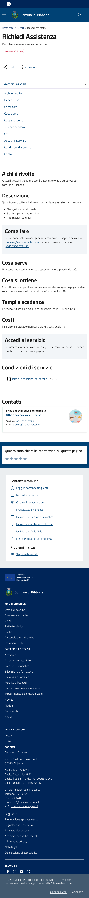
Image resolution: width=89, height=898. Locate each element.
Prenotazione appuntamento (21, 819)
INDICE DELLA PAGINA (44, 84)
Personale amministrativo (19, 637)
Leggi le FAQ (12, 814)
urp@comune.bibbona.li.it (26, 802)
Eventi (8, 741)
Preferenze (58, 892)
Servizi (20, 28)
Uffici (8, 621)
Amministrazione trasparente (22, 836)
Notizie (9, 705)
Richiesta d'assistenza (17, 830)
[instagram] (14, 871)
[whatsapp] (28, 871)
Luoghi (8, 735)
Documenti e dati (14, 643)
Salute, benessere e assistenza (22, 688)
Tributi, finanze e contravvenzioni (24, 694)
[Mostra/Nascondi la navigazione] (4, 14)
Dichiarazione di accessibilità (21, 852)
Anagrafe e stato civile (18, 660)
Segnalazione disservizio (19, 825)
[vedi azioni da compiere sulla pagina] (28, 67)
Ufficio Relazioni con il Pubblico (22, 790)
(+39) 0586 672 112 (17, 246)
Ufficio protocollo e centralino (23, 415)
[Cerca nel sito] (79, 15)
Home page (8, 28)
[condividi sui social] (10, 67)
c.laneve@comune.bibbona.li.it (22, 242)
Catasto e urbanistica (17, 666)
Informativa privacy (16, 841)
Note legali (11, 847)
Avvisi (8, 717)
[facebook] (7, 871)
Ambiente (10, 655)
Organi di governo (15, 610)
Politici (8, 632)
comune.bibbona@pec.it (24, 806)
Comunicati (11, 711)
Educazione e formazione (19, 671)
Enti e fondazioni (14, 626)
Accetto (77, 892)
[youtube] (21, 871)
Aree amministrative (16, 615)
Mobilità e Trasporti (16, 682)
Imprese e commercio (17, 677)
